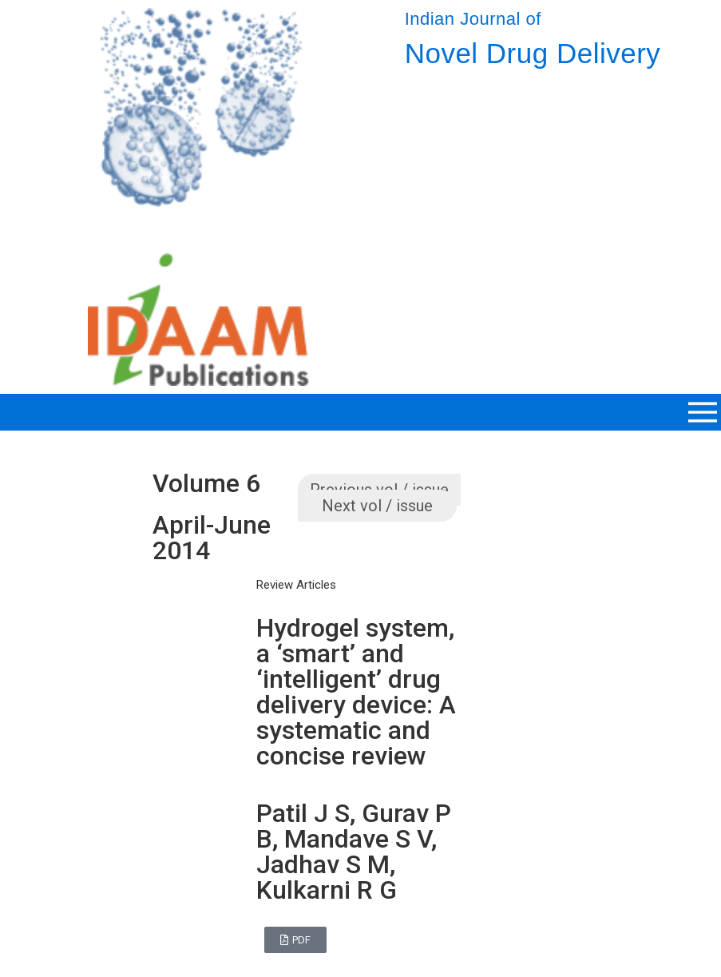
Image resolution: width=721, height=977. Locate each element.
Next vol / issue (377, 505)
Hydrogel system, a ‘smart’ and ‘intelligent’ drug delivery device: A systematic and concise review (356, 692)
